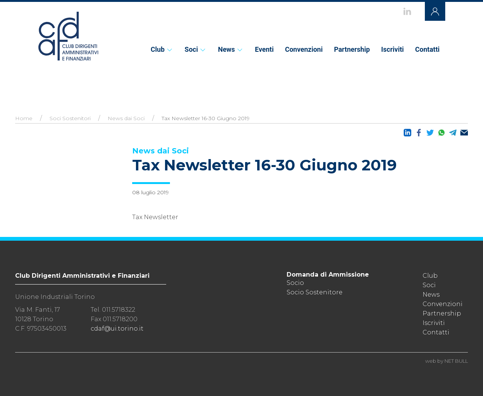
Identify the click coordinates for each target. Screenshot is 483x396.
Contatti (427, 49)
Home (23, 118)
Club (162, 49)
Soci (196, 49)
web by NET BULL (446, 361)
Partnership (352, 49)
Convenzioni (304, 49)
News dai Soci (126, 118)
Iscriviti (392, 49)
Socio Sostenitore (315, 292)
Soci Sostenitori (70, 118)
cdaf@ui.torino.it (117, 328)
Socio (295, 282)
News (231, 49)
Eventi (264, 49)
